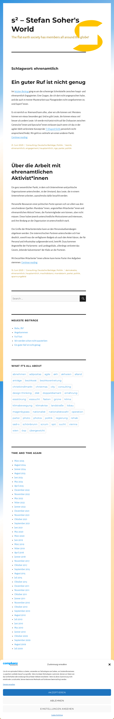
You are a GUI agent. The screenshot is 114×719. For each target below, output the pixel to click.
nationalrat (39, 411)
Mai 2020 (18, 532)
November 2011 (21, 590)
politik (68, 148)
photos (37, 418)
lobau (70, 405)
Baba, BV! (19, 328)
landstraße (57, 405)
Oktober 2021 (20, 519)
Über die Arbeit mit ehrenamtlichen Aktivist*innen (36, 172)
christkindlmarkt (23, 386)
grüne (57, 399)
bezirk (68, 145)
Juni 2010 (18, 623)
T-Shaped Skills (53, 129)
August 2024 (20, 465)
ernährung (71, 393)
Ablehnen (57, 700)
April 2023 (19, 486)
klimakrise (42, 405)
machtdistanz (47, 273)
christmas (42, 386)
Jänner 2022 (20, 507)
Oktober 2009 (21, 636)
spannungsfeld (18, 276)
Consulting (31, 145)
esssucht (34, 399)
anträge (17, 380)
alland (78, 374)
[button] (109, 664)
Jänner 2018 (20, 557)
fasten (47, 399)
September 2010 (22, 611)
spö (54, 424)
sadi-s (16, 424)
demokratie (71, 270)
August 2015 (19, 573)
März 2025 (19, 461)
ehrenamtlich (18, 148)
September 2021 (22, 523)
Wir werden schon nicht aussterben (30, 341)
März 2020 (19, 536)
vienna (73, 424)
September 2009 (22, 640)
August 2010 (20, 615)
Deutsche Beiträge (47, 145)
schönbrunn (30, 424)
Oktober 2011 (20, 594)
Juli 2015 (18, 577)
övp (24, 430)
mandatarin (60, 273)
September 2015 (22, 569)
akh (55, 374)
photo (26, 418)
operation (77, 411)
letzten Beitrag (22, 91)
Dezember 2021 (21, 511)
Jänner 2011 (19, 598)
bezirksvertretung (50, 380)
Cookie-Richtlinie (57, 715)
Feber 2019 (19, 548)
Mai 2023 (18, 482)
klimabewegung (22, 405)
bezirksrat (31, 380)
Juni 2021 (18, 527)
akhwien (66, 374)
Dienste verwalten (9, 684)
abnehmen (19, 374)
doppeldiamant (52, 393)
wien (15, 430)
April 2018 (19, 552)
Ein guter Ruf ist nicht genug (48, 82)
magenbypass (21, 411)
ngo (56, 148)
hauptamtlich (46, 148)
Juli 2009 (18, 648)
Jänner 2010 (20, 632)
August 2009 (20, 644)
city (53, 386)
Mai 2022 (18, 498)
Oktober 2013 (20, 582)
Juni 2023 (18, 477)
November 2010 (22, 602)
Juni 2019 (18, 540)
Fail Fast (18, 336)
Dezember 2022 (22, 490)
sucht (62, 424)
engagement (32, 148)
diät (37, 393)
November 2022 (22, 494)
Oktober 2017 (20, 565)
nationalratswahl (58, 411)
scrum (44, 424)
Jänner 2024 (20, 469)
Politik (60, 145)
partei (61, 148)
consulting (64, 386)
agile (47, 374)
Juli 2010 (18, 619)
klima (67, 399)
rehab (74, 418)
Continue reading (19, 137)
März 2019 (19, 544)
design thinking (22, 393)
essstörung (19, 399)
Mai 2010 (18, 627)
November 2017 (22, 561)
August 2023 (19, 473)
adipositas (35, 374)
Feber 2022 (19, 502)
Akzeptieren (57, 692)
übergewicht (37, 430)
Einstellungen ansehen (57, 708)
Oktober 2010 (20, 607)
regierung (62, 418)
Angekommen (21, 332)
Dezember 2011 (21, 586)
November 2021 (22, 515)
